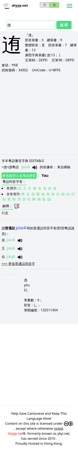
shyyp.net (15, 433)
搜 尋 (64, 25)
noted (58, 428)
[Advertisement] (39, 113)
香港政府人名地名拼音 (19, 175)
